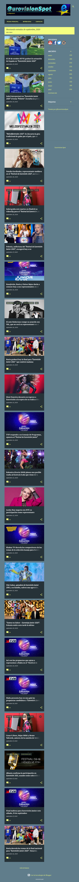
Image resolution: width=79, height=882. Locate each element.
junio (50, 82)
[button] (41, 68)
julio (49, 78)
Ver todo (9, 32)
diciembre (51, 59)
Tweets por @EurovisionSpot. (58, 109)
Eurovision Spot (60, 147)
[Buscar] (73, 6)
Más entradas (24, 868)
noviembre (52, 63)
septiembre (52, 71)
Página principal (12, 21)
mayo (50, 86)
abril (49, 90)
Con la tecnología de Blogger (39, 875)
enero (50, 55)
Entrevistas (26, 21)
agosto (50, 74)
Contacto (38, 21)
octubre (50, 67)
